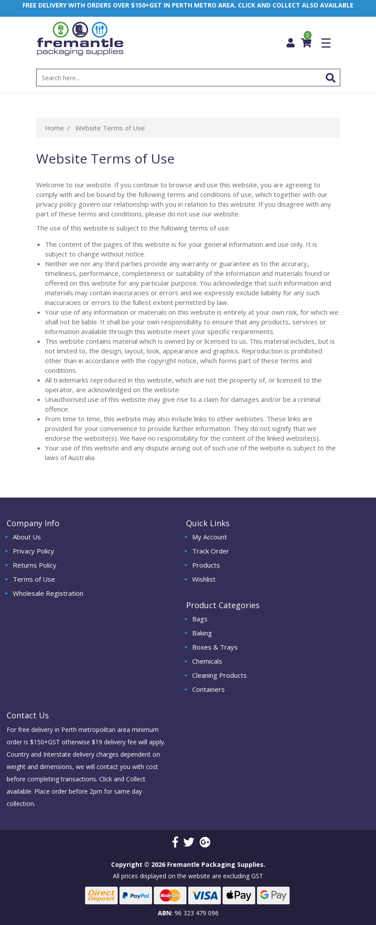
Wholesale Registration (48, 593)
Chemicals (207, 661)
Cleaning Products (219, 675)
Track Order (210, 550)
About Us (27, 536)
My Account (209, 536)
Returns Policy (34, 565)
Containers (208, 689)
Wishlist (204, 579)
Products (206, 565)
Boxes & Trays (215, 647)
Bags (200, 618)
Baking (202, 632)
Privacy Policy (33, 550)
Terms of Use (34, 579)
